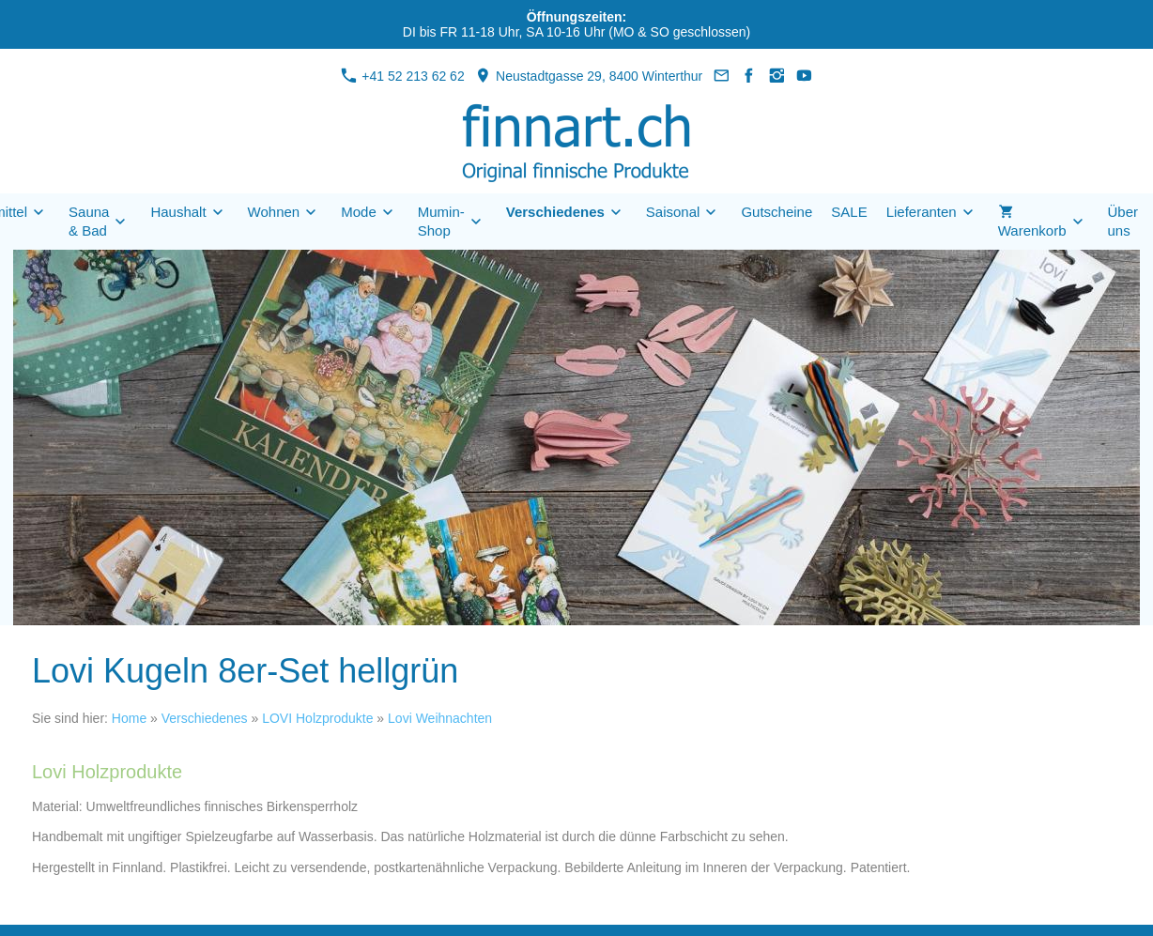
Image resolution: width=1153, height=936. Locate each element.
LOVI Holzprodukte (317, 718)
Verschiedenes (204, 718)
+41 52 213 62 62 (402, 76)
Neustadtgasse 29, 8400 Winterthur (588, 76)
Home (129, 718)
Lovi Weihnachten (440, 718)
